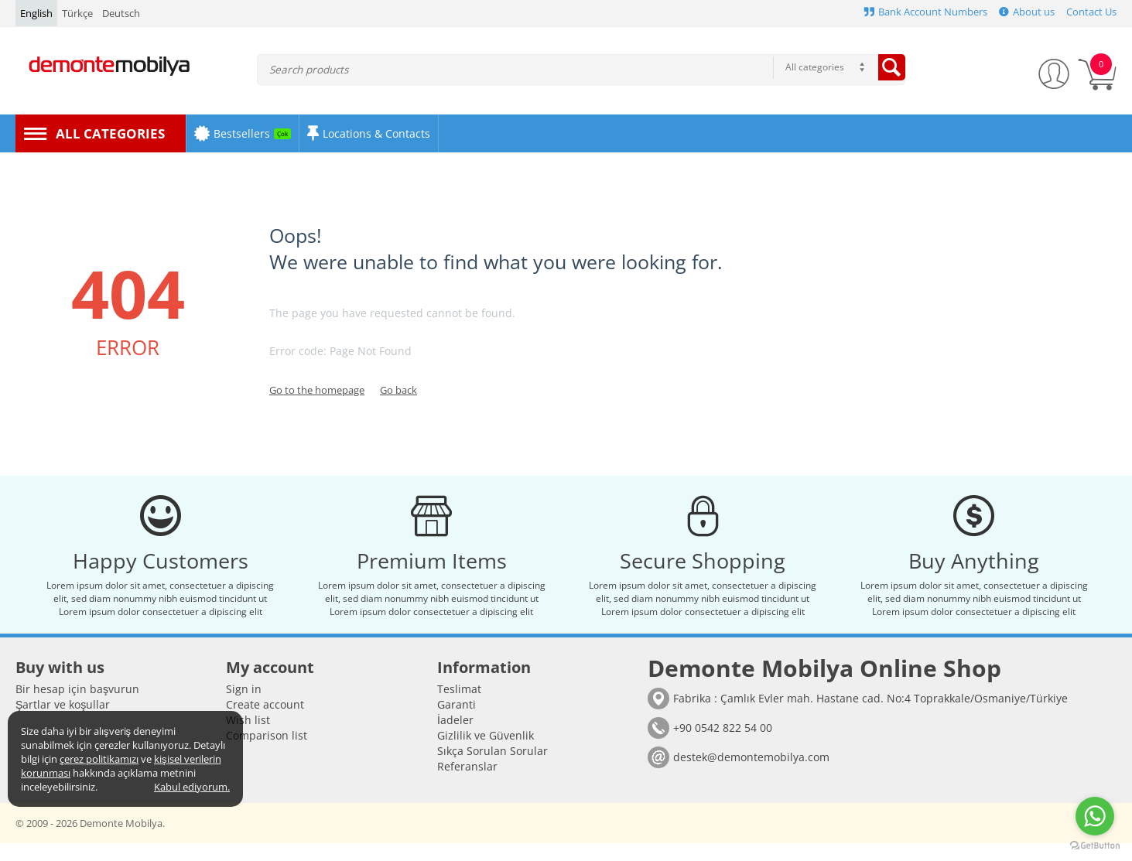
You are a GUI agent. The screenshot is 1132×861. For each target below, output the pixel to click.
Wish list (248, 737)
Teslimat (459, 706)
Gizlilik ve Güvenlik (485, 753)
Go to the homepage (316, 390)
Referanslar (467, 784)
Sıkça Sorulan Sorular (492, 768)
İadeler (455, 737)
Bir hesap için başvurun (77, 706)
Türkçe (77, 13)
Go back (398, 390)
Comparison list (266, 753)
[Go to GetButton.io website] (1095, 845)
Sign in (244, 706)
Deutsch (121, 13)
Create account (265, 722)
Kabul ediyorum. (192, 787)
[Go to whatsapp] (1095, 816)
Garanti (456, 722)
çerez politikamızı (99, 759)
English (36, 13)
